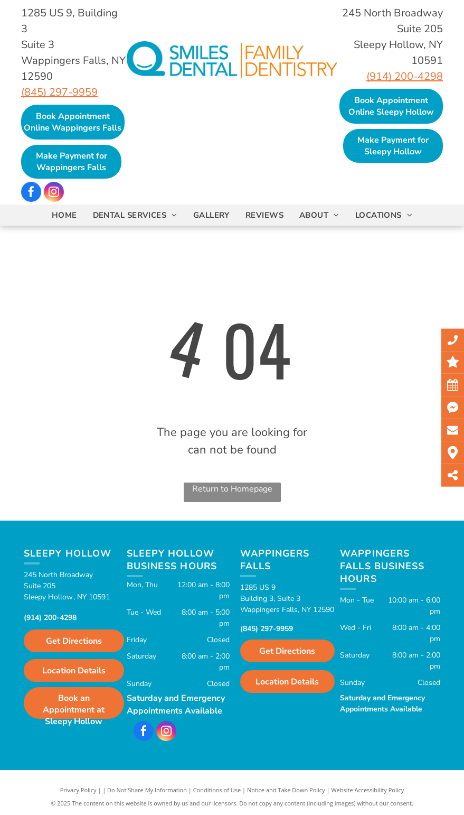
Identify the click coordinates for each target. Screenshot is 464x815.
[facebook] (31, 193)
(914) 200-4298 (404, 76)
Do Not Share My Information (147, 790)
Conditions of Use (217, 790)
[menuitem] (64, 215)
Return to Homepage (232, 489)
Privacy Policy (78, 790)
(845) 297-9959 (59, 92)
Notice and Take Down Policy (286, 790)
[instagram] (54, 193)
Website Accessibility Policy (367, 790)
